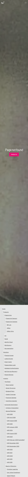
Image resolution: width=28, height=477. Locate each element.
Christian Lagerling (12, 469)
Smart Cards (8, 362)
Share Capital (9, 385)
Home (3, 309)
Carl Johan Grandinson (13, 472)
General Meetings (11, 411)
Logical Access (8, 358)
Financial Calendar (11, 397)
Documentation (8, 348)
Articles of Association (12, 408)
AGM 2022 (10, 449)
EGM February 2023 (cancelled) (15, 440)
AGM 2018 (9, 462)
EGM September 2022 (13, 446)
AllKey (8, 328)
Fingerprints (8, 315)
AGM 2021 (9, 452)
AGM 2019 (9, 459)
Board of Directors (11, 466)
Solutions (6, 352)
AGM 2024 (10, 430)
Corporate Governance (10, 404)
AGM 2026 (10, 414)
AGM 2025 (10, 424)
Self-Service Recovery (10, 371)
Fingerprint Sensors (11, 318)
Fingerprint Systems (11, 321)
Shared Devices (8, 374)
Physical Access (8, 355)
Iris (5, 335)
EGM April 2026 (11, 417)
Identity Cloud (8, 342)
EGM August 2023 (12, 433)
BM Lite (9, 325)
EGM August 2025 (12, 420)
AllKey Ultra (10, 331)
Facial (6, 339)
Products (14, 154)
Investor (5, 378)
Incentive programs (11, 401)
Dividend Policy (10, 391)
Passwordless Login (10, 365)
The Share (7, 381)
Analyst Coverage (11, 394)
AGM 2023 (10, 436)
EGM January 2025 (12, 427)
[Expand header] (26, 2)
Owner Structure (10, 388)
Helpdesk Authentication (11, 368)
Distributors (7, 345)
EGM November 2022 (13, 443)
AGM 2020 (10, 456)
